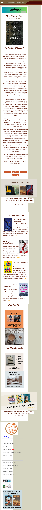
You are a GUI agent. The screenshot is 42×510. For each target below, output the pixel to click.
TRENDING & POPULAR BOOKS (12, 452)
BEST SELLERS (7, 468)
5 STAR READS (8, 449)
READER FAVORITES (9, 459)
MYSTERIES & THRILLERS (10, 465)
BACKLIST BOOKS (8, 474)
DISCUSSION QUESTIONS (10, 440)
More (17, 235)
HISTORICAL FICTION (9, 462)
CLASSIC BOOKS (8, 471)
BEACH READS (7, 455)
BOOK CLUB (6, 446)
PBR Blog (6, 437)
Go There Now (19, 204)
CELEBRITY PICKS (8, 443)
